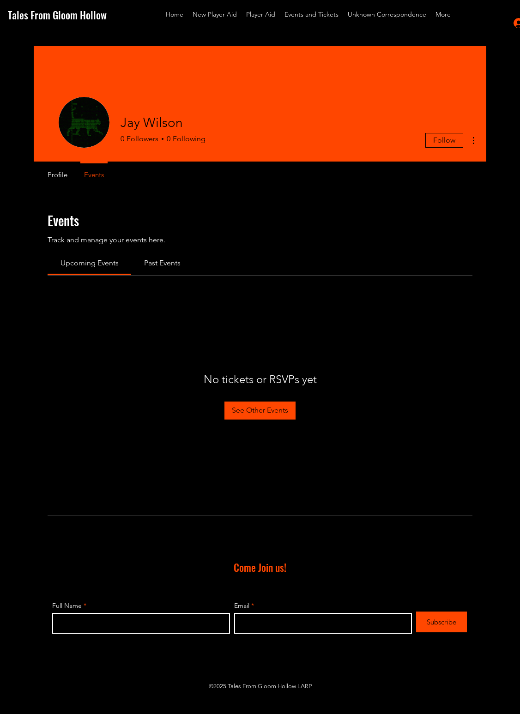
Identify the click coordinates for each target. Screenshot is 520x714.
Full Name (67, 605)
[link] (89, 262)
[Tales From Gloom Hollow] (64, 15)
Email (241, 605)
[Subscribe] (441, 622)
